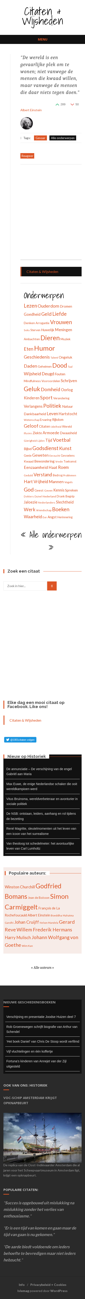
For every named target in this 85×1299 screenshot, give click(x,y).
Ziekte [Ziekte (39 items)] (37, 433)
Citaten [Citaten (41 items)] (44, 426)
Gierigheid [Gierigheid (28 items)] (30, 440)
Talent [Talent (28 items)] (54, 357)
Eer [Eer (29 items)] (45, 517)
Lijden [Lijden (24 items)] (41, 440)
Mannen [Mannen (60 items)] (56, 481)
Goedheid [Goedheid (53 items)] (32, 314)
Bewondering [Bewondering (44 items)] (44, 461)
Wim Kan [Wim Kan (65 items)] (27, 945)
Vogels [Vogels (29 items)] (68, 482)
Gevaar (40, 138)
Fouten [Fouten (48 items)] (60, 374)
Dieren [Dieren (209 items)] (50, 338)
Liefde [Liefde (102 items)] (59, 314)
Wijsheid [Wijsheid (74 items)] (32, 373)
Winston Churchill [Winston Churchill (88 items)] (20, 886)
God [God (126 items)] (29, 489)
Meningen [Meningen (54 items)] (63, 329)
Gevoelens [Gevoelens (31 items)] (68, 455)
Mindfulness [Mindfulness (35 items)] (32, 381)
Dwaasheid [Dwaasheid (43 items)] (68, 433)
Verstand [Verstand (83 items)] (43, 474)
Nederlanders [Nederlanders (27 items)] (46, 502)
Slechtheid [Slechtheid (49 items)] (65, 502)
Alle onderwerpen (63, 138)
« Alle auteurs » (42, 968)
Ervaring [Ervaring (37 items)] (45, 420)
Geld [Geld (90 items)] (46, 314)
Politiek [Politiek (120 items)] (52, 405)
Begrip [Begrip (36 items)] (70, 496)
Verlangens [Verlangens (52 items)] (33, 406)
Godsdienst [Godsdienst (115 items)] (45, 448)
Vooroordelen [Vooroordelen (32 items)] (50, 381)
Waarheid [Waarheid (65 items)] (33, 516)
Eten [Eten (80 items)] (28, 349)
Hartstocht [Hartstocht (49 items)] (68, 414)
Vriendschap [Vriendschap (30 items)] (43, 510)
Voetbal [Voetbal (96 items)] (61, 440)
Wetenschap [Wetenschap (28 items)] (31, 420)
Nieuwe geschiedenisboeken (29, 1002)
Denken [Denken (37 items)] (29, 323)
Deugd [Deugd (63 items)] (48, 373)
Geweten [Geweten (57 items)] (40, 455)
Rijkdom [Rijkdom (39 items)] (57, 420)
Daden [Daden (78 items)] (30, 366)
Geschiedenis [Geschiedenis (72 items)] (37, 356)
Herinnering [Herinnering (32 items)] (65, 517)
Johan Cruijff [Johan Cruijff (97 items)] (26, 922)
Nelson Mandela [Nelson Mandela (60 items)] (49, 922)
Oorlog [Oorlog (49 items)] (67, 390)
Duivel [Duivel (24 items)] (38, 496)
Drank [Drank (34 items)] (61, 496)
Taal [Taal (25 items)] (70, 366)
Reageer (27, 156)
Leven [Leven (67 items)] (52, 413)
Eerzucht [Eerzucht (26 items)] (54, 455)
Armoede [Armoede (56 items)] (51, 432)
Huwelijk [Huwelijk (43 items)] (47, 330)
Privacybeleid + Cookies (48, 1285)
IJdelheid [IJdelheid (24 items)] (56, 426)
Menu (42, 39)
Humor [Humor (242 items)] (44, 348)
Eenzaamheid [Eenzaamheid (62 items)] (36, 467)
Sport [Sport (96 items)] (46, 397)
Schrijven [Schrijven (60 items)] (69, 380)
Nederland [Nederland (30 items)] (49, 496)
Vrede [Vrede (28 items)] (59, 461)
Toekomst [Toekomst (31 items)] (69, 461)
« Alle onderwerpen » (51, 541)
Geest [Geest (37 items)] (39, 490)
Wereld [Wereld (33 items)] (67, 426)
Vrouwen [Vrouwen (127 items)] (61, 322)
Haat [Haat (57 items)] (53, 467)
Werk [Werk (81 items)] (29, 509)
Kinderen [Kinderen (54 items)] (31, 397)
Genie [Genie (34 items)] (28, 455)
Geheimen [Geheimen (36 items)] (45, 366)
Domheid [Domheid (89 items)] (50, 389)
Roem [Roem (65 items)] (63, 467)
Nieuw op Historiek (26, 756)
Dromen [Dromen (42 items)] (66, 306)
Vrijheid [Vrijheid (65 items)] (41, 481)
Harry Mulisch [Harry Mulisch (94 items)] (18, 937)
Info (22, 1285)
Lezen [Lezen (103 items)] (30, 306)
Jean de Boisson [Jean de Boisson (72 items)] (38, 897)
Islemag (23, 1291)
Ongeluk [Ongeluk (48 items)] (65, 357)
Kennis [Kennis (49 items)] (58, 490)
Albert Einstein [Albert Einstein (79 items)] (39, 915)
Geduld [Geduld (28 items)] (28, 475)
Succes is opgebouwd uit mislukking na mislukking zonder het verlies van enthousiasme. (38, 1209)
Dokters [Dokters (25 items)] (29, 496)
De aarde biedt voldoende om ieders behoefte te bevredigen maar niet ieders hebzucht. (39, 1253)
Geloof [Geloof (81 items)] (31, 426)
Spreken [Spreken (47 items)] (71, 490)
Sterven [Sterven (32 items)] (35, 330)
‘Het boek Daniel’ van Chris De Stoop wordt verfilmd (42, 1041)
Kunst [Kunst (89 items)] (65, 448)
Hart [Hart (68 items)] (28, 481)
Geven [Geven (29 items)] (48, 490)
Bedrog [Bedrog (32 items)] (58, 475)
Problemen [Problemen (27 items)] (69, 475)
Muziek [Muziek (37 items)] (65, 339)
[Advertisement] (42, 212)
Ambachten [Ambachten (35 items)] (32, 339)
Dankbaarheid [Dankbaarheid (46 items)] (35, 414)
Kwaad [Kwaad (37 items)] (29, 461)
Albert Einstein (31, 110)
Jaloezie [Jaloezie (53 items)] (30, 502)
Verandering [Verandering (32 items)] (61, 398)
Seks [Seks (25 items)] (27, 330)
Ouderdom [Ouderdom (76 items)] (48, 305)
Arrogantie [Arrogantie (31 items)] (42, 323)
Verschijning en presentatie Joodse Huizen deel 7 (41, 1017)
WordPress (59, 1291)
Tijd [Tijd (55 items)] (48, 440)
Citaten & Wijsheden (42, 15)
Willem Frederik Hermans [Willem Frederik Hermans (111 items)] (44, 930)
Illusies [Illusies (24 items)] (28, 433)
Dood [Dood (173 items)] (59, 365)
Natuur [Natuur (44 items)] (67, 406)
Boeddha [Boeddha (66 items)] (56, 915)
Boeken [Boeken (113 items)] (60, 509)
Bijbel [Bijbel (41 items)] (28, 449)
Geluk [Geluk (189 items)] (32, 389)
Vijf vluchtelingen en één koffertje (29, 1051)
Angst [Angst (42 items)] (52, 517)
